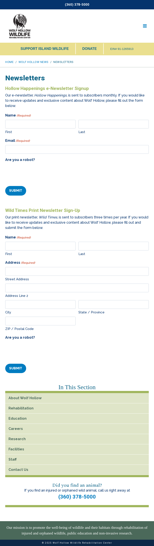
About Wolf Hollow (25, 398)
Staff (12, 459)
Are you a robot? (20, 160)
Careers (15, 428)
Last (81, 132)
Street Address (17, 279)
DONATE (89, 49)
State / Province (91, 312)
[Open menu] (145, 26)
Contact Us (18, 469)
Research (17, 439)
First (8, 132)
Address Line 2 (16, 296)
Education (17, 418)
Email (17, 141)
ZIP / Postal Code (19, 329)
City (8, 312)
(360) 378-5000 (77, 497)
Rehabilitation (21, 408)
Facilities (16, 449)
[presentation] (38, 172)
